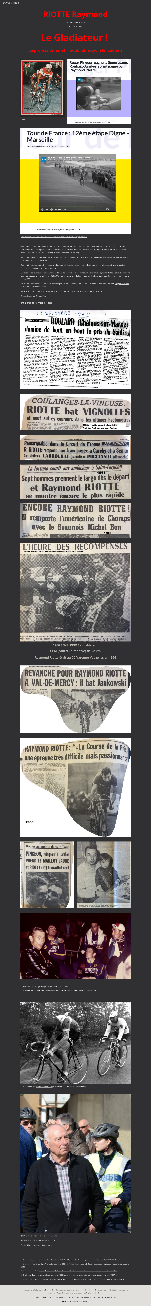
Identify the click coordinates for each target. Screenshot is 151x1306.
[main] (75, 31)
